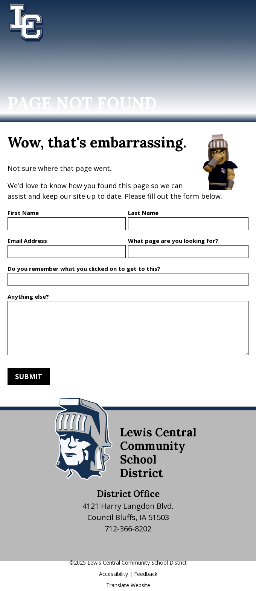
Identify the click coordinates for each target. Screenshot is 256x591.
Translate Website (128, 585)
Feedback (145, 573)
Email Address (27, 240)
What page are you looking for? (173, 240)
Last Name (143, 212)
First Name (23, 212)
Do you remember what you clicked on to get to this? (84, 268)
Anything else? (28, 296)
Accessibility (113, 573)
